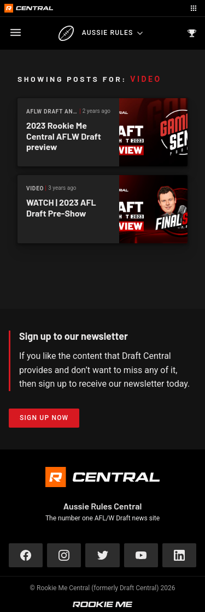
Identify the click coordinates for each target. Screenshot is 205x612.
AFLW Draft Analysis (53, 112)
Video (35, 188)
